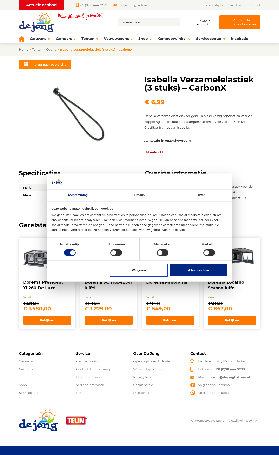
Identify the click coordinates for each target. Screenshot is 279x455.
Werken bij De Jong (148, 369)
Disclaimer (141, 393)
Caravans (40, 38)
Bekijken (47, 320)
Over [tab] (201, 195)
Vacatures (236, 5)
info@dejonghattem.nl (131, 5)
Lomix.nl (254, 420)
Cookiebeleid (143, 385)
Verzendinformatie (90, 385)
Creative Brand (214, 420)
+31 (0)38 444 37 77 (91, 5)
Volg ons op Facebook (215, 385)
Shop (145, 38)
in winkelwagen (244, 22)
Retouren (83, 393)
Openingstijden (213, 5)
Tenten (89, 38)
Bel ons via (221, 369)
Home (23, 49)
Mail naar (224, 377)
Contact (254, 5)
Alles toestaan (198, 270)
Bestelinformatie (89, 377)
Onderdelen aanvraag (93, 369)
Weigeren (139, 270)
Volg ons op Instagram (215, 393)
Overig (51, 49)
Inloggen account (203, 22)
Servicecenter (210, 38)
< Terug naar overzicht (45, 64)
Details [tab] (139, 195)
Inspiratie (239, 39)
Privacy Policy (143, 377)
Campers (66, 38)
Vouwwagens (118, 38)
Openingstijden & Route (151, 361)
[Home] (23, 38)
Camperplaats (87, 361)
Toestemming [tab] (78, 195)
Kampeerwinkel (173, 38)
